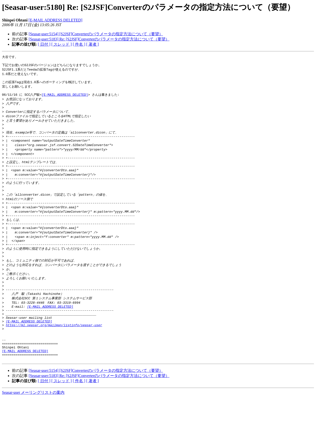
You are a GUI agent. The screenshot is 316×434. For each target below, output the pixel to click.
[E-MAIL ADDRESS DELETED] (55, 20)
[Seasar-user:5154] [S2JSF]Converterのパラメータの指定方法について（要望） (96, 34)
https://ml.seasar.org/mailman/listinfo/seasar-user (54, 355)
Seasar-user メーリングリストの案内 (33, 429)
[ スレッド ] (61, 44)
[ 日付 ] (44, 44)
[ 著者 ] (92, 44)
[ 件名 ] (79, 44)
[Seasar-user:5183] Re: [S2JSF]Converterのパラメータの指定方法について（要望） (99, 39)
